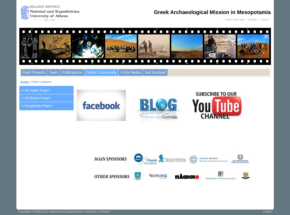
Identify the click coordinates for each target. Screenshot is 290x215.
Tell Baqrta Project (37, 98)
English (25, 81)
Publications (72, 72)
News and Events (235, 19)
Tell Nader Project (37, 90)
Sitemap (252, 19)
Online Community (101, 72)
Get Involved (155, 72)
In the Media (131, 72)
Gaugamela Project (38, 106)
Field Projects (34, 72)
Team (53, 72)
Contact (265, 19)
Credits (267, 211)
